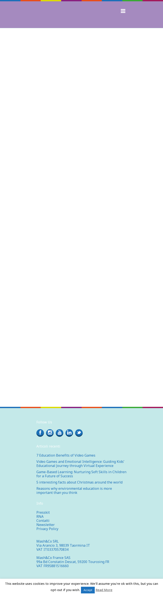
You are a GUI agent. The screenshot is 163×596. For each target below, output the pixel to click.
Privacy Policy (47, 528)
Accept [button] (88, 590)
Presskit (43, 512)
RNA (39, 516)
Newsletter (45, 524)
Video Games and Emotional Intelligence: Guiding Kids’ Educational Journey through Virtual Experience (80, 463)
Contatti (43, 520)
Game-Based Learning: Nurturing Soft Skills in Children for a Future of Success (81, 474)
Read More (104, 590)
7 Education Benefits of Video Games (65, 455)
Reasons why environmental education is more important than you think (74, 490)
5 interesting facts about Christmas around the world (79, 482)
